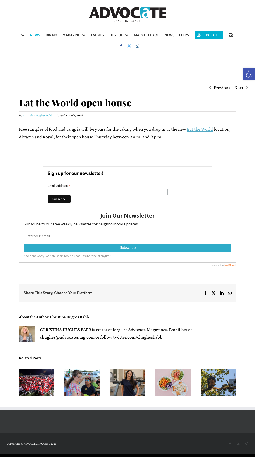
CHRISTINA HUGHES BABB (65, 329)
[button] (249, 74)
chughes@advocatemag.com (67, 337)
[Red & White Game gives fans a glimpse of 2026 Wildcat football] (37, 371)
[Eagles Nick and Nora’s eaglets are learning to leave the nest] (218, 371)
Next (238, 87)
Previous (222, 87)
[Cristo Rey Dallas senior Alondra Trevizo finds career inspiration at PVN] (127, 371)
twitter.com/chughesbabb (137, 337)
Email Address (59, 186)
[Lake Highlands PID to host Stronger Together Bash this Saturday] (82, 371)
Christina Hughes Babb (37, 115)
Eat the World (200, 129)
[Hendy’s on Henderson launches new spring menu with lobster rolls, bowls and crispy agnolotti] (173, 371)
